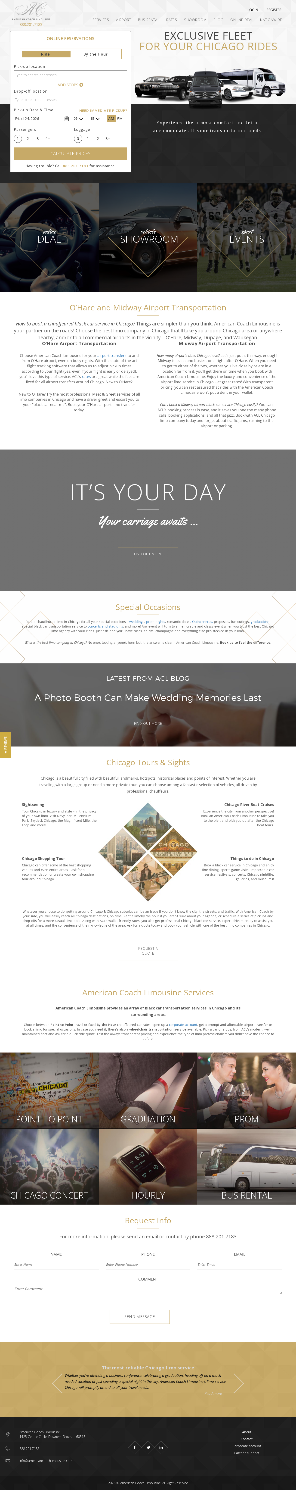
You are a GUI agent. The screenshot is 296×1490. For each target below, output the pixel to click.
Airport (123, 19)
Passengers (25, 129)
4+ (47, 138)
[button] (5, 745)
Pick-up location (29, 66)
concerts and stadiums (105, 626)
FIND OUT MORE (148, 554)
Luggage (82, 129)
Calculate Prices (70, 153)
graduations (260, 621)
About (246, 1432)
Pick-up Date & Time (33, 110)
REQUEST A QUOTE (148, 951)
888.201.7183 (31, 24)
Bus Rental (148, 19)
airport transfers (111, 355)
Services (100, 19)
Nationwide (271, 19)
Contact (247, 1439)
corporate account (183, 1024)
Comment (148, 1279)
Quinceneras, (202, 621)
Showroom (195, 19)
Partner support (246, 1453)
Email (239, 1254)
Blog (218, 19)
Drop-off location (31, 91)
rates (86, 376)
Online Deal (241, 19)
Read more (213, 1393)
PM (120, 118)
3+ (108, 138)
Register (273, 9)
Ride (45, 54)
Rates (171, 19)
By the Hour (95, 54)
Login (252, 9)
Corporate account (246, 1446)
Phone (148, 1254)
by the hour (150, 916)
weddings (136, 621)
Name (56, 1254)
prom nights (155, 621)
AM (111, 118)
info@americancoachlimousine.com (46, 1461)
